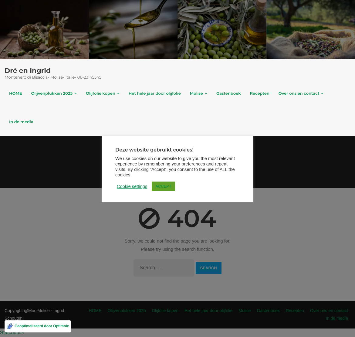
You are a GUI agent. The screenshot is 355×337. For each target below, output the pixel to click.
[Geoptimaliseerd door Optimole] (38, 326)
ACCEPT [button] (163, 186)
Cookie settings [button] (132, 186)
